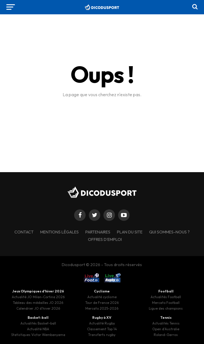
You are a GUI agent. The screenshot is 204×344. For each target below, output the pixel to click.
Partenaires (97, 232)
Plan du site (130, 232)
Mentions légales (59, 232)
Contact (24, 232)
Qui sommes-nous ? (169, 232)
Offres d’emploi (105, 239)
